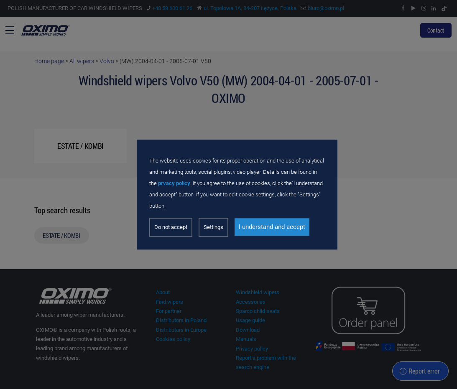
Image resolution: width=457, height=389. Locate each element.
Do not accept (170, 227)
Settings (213, 227)
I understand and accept (272, 227)
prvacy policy (174, 184)
